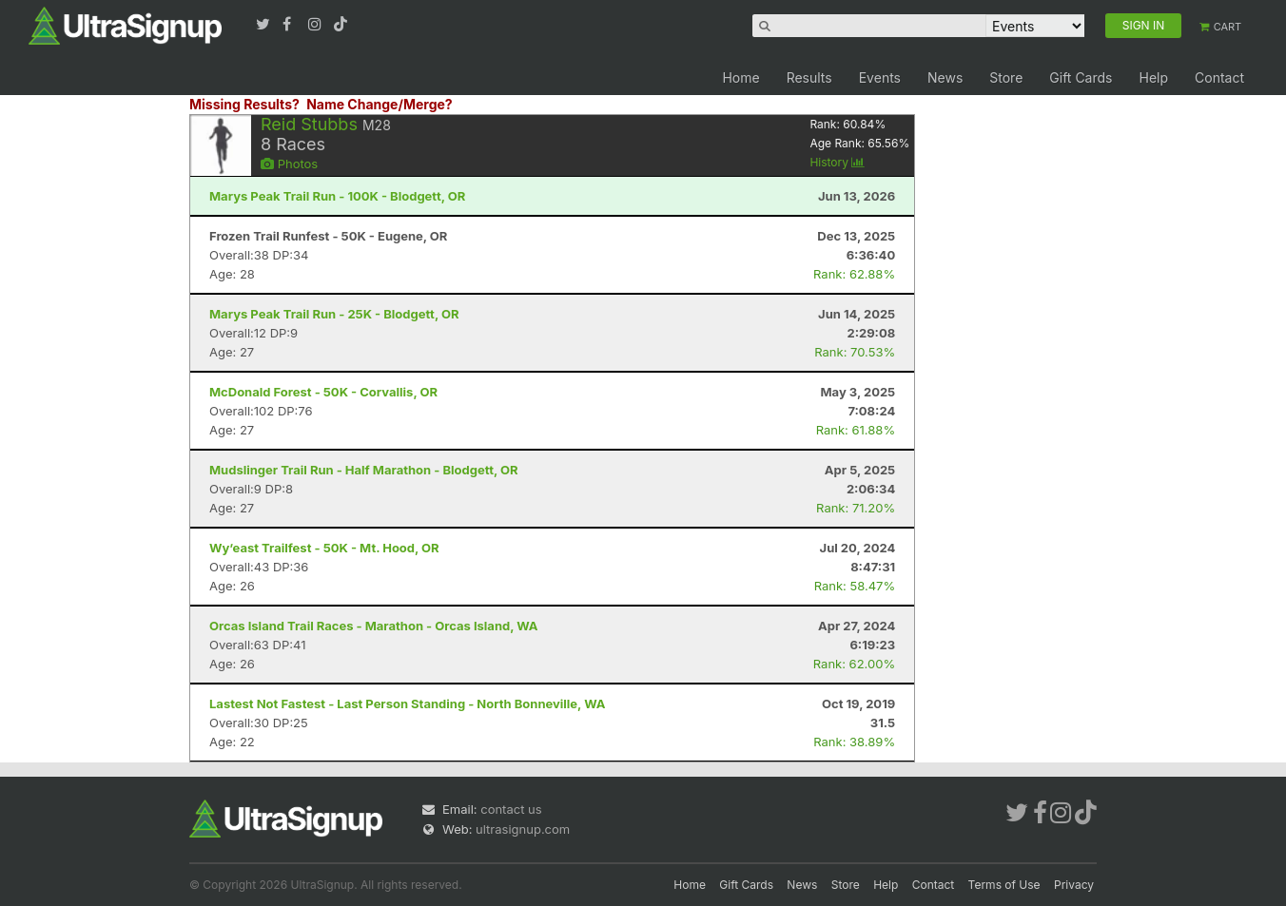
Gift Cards (1080, 77)
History (837, 162)
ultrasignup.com (523, 829)
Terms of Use (1004, 884)
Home (740, 77)
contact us (510, 809)
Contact (1219, 77)
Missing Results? (244, 104)
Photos (289, 163)
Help (1153, 77)
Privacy (1074, 884)
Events (880, 77)
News (945, 77)
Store (1006, 77)
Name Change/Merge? (379, 104)
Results (809, 77)
